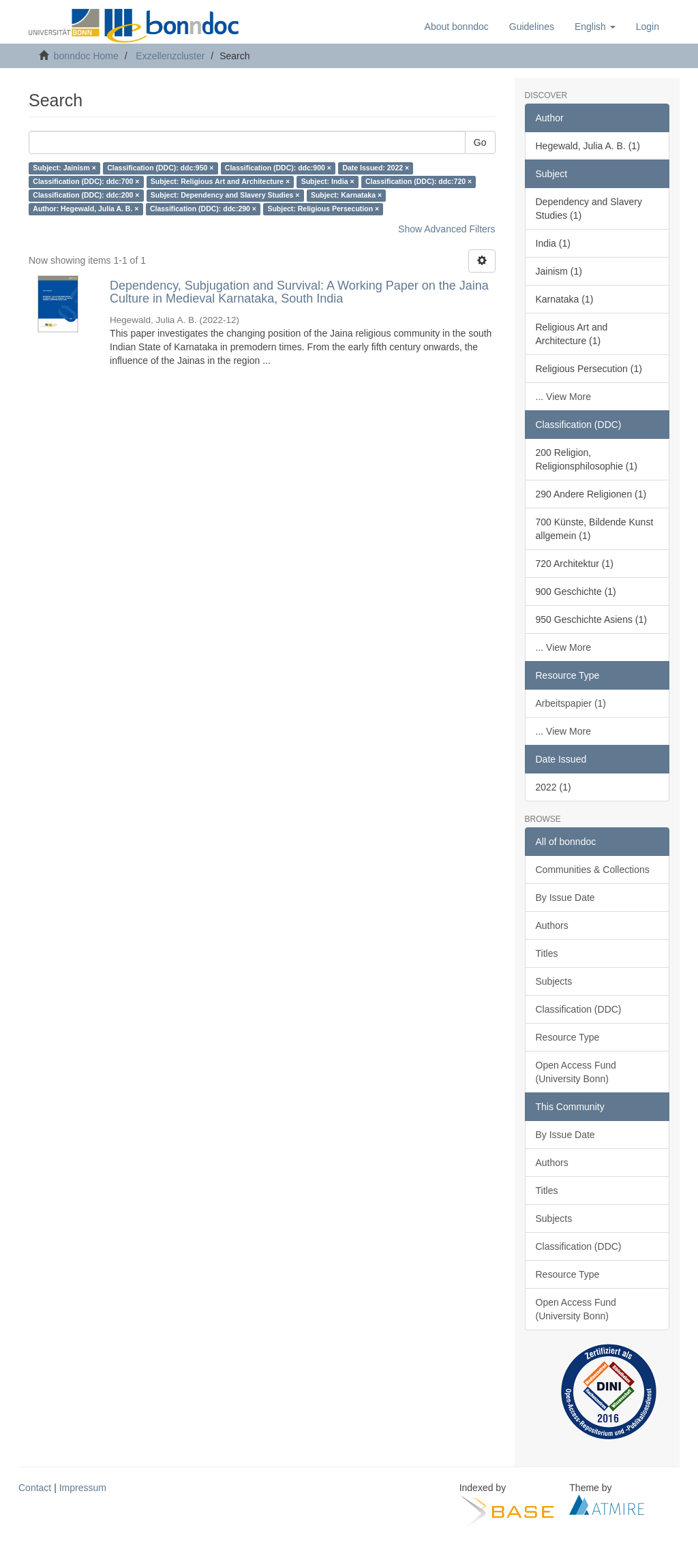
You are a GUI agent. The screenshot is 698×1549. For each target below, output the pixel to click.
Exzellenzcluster (170, 55)
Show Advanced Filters (446, 229)
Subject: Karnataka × (346, 195)
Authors (552, 925)
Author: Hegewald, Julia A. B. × (85, 209)
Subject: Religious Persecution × (323, 209)
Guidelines (531, 26)
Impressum (82, 1487)
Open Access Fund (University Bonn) (576, 1072)
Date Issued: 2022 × (375, 168)
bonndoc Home (86, 55)
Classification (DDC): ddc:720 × (418, 182)
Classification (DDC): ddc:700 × (86, 182)
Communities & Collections (593, 869)
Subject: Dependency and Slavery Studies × (225, 195)
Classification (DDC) (579, 1009)
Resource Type (568, 1037)
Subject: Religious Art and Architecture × (220, 182)
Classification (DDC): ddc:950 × (160, 168)
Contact (34, 1487)
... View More (563, 396)
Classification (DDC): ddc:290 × (203, 209)
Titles (547, 953)
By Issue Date (565, 897)
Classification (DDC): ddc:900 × (278, 168)
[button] (595, 27)
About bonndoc (457, 26)
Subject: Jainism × (64, 168)
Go (480, 142)
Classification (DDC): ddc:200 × (86, 195)
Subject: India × (327, 182)
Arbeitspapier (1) (571, 703)
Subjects (554, 981)
